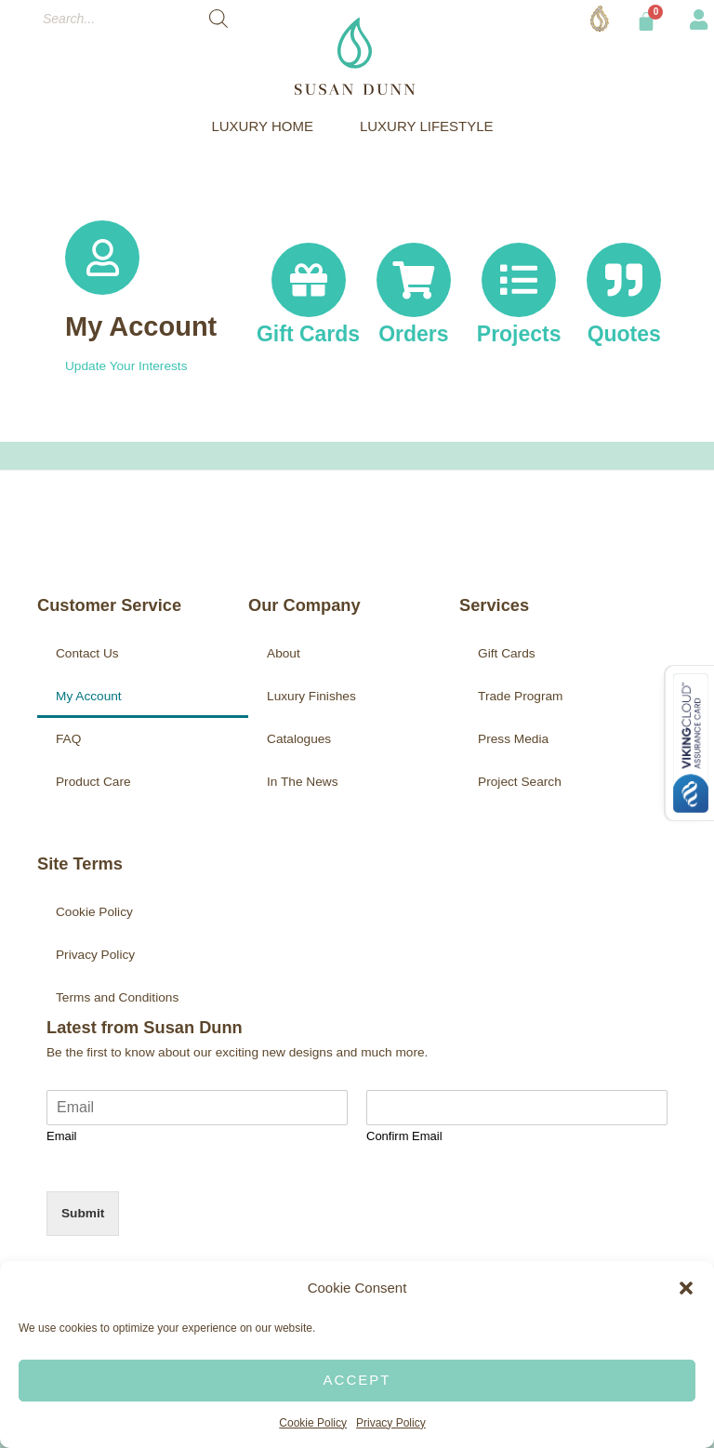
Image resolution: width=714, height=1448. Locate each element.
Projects (519, 334)
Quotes (624, 334)
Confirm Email (404, 1136)
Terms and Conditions (117, 997)
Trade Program (520, 696)
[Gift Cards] (308, 266)
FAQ (68, 739)
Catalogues (299, 739)
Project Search (520, 782)
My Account (141, 326)
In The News (302, 782)
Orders (413, 334)
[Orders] (414, 281)
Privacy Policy (391, 1422)
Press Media (513, 739)
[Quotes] (624, 281)
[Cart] (646, 21)
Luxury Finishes (311, 696)
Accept (357, 1380)
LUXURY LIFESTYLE (431, 126)
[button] (686, 1288)
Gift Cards (507, 653)
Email (61, 1136)
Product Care (93, 782)
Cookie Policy (313, 1422)
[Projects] (519, 281)
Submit (82, 1213)
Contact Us (87, 653)
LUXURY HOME (266, 126)
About (283, 653)
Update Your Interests (126, 366)
